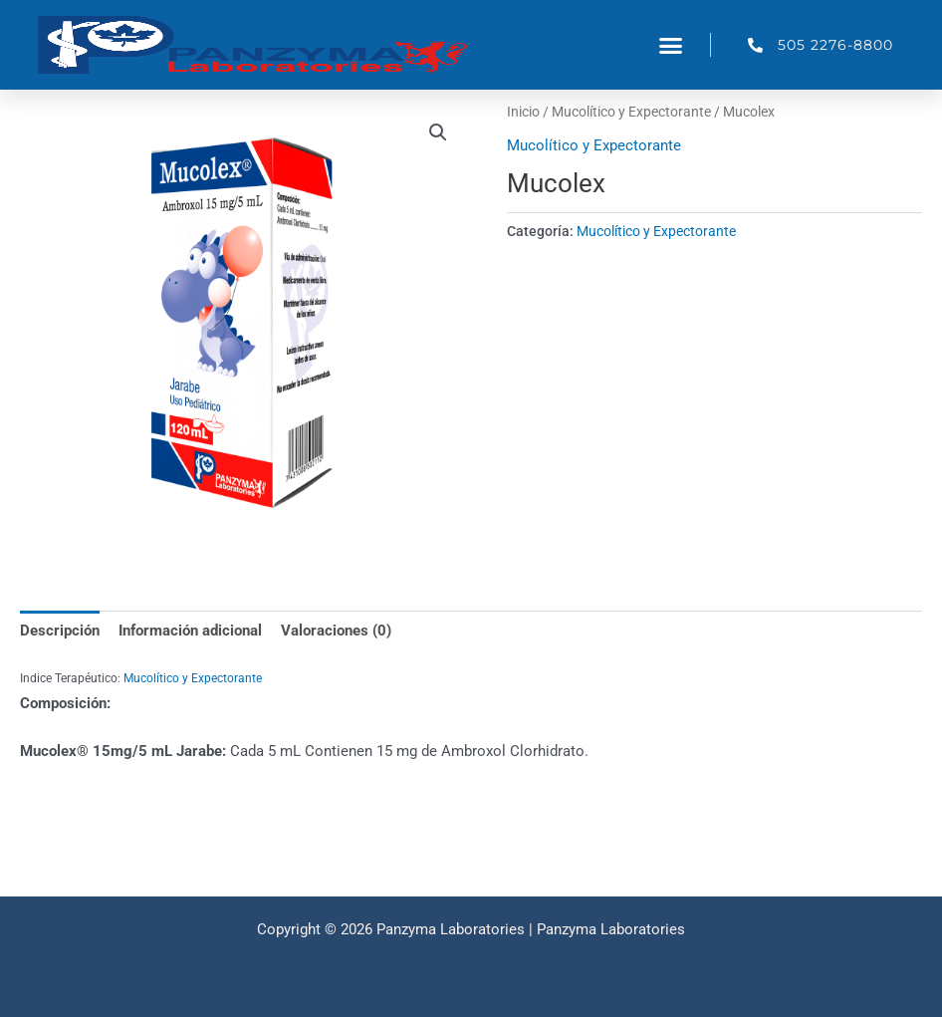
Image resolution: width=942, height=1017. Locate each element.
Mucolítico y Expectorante (631, 112)
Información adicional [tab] (190, 630)
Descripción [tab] (60, 630)
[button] (671, 45)
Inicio (523, 112)
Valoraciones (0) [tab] (336, 630)
